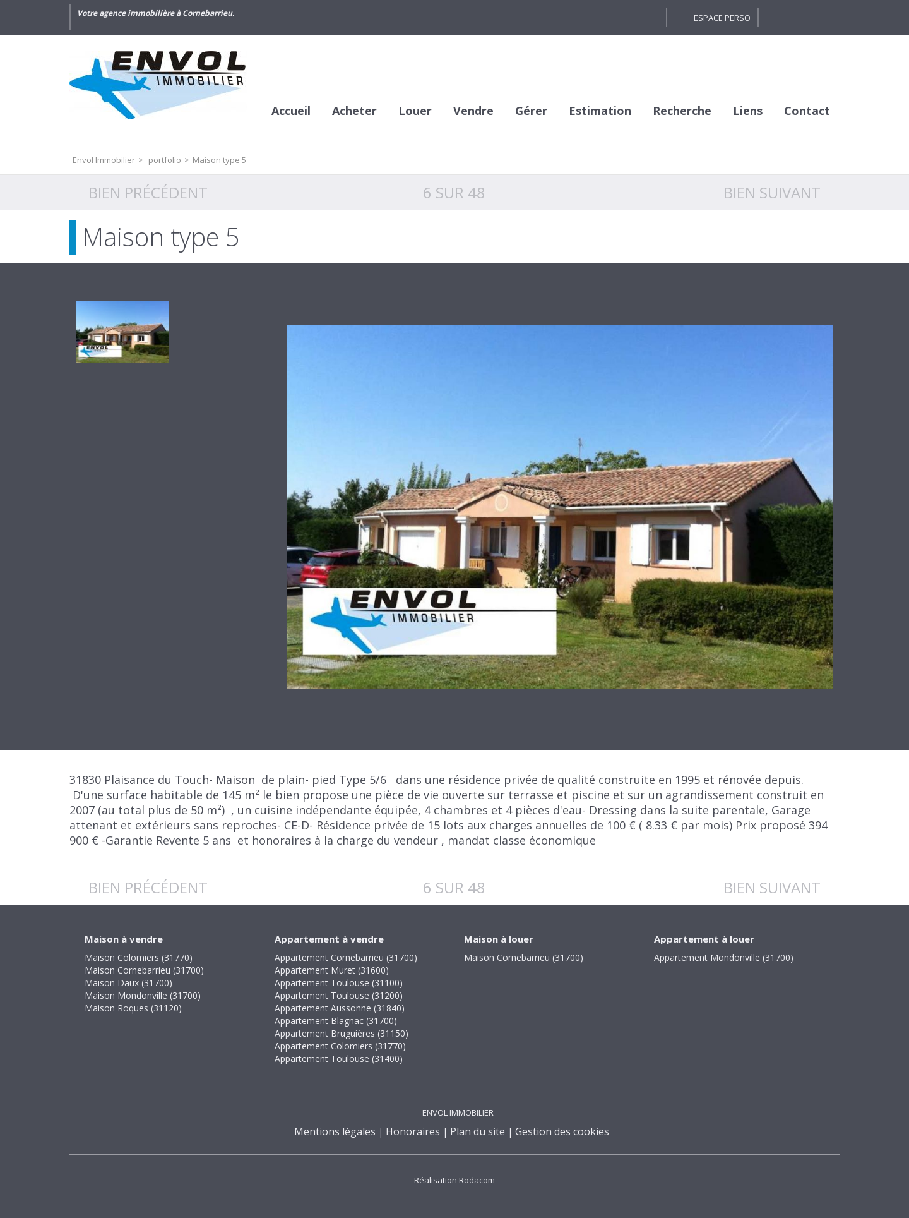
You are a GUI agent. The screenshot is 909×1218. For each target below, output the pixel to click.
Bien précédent (148, 192)
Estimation (600, 110)
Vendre (473, 110)
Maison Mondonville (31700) (143, 995)
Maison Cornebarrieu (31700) (144, 970)
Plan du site (477, 1131)
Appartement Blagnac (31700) (336, 1021)
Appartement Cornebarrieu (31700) (346, 957)
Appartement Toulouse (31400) (339, 1058)
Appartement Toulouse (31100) (339, 983)
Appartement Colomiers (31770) (340, 1046)
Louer (415, 110)
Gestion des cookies (562, 1131)
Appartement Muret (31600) (332, 970)
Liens (748, 110)
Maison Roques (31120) (133, 1008)
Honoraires (413, 1131)
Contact (807, 110)
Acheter (354, 110)
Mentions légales (335, 1131)
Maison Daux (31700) (128, 983)
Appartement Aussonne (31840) (340, 1008)
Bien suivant (772, 192)
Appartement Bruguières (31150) (341, 1033)
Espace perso (722, 17)
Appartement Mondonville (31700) (723, 957)
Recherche (682, 110)
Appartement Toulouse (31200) (339, 995)
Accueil (291, 110)
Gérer (531, 110)
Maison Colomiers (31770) (139, 957)
